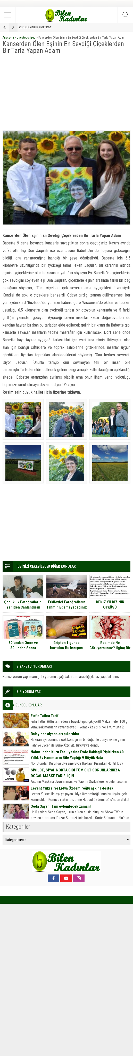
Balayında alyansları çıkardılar (55, 734)
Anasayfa (8, 37)
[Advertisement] (66, 92)
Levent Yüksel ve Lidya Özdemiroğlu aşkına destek (72, 788)
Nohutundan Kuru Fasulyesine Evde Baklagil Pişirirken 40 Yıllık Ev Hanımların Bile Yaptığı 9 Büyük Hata (77, 755)
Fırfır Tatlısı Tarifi (45, 715)
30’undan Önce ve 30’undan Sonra (23, 645)
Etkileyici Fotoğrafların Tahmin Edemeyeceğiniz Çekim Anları (66, 607)
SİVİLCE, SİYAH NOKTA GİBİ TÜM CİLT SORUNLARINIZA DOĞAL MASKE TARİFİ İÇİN (75, 773)
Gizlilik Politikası (35, 27)
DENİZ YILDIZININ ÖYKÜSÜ (110, 605)
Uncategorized (26, 37)
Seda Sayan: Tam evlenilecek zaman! (61, 806)
